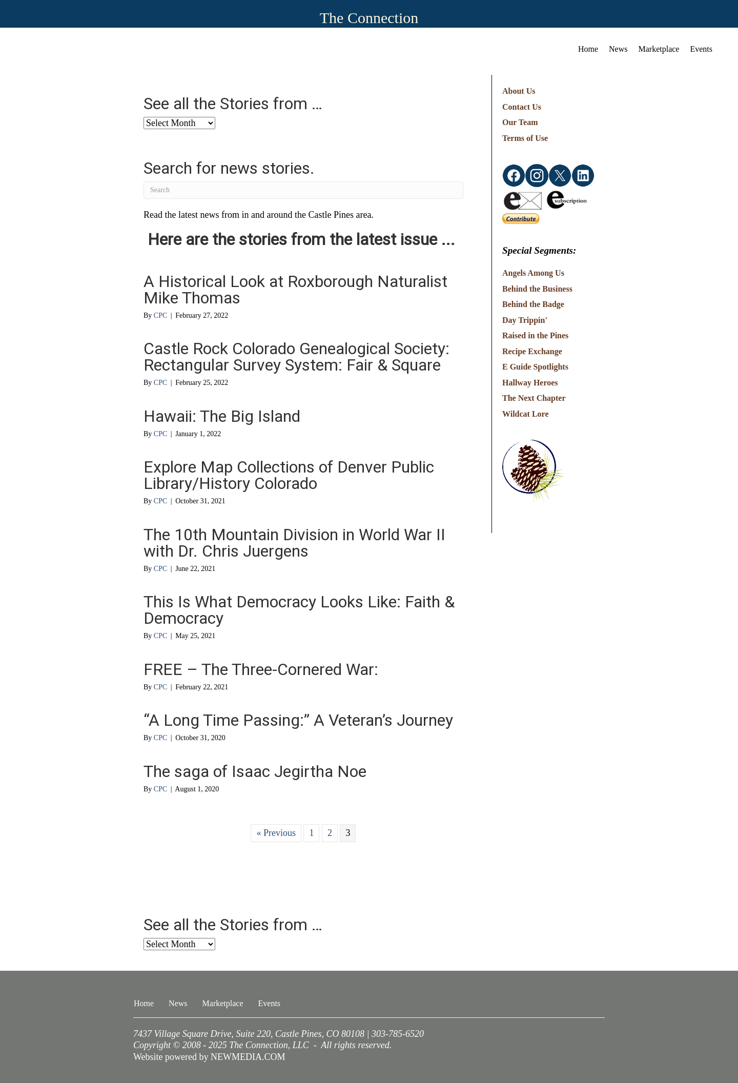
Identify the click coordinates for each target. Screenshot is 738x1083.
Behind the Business (537, 288)
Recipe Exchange (532, 351)
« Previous (276, 833)
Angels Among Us (533, 273)
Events (701, 49)
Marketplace (659, 49)
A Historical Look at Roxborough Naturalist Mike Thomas (295, 290)
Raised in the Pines (535, 335)
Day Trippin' (524, 320)
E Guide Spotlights (535, 366)
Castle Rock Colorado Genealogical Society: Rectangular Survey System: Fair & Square (296, 357)
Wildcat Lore (525, 414)
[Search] (303, 190)
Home (588, 49)
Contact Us (521, 107)
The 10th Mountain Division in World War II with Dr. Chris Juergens (294, 543)
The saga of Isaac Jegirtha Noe (255, 771)
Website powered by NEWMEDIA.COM (209, 1057)
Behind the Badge (533, 304)
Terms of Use (525, 138)
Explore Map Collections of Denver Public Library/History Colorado (289, 475)
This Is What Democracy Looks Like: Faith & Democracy (299, 610)
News (618, 49)
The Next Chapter (534, 398)
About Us (518, 91)
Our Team (520, 122)
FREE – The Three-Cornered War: (261, 669)
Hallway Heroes (530, 382)
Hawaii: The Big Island (222, 416)
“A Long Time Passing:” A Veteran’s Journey (298, 720)
